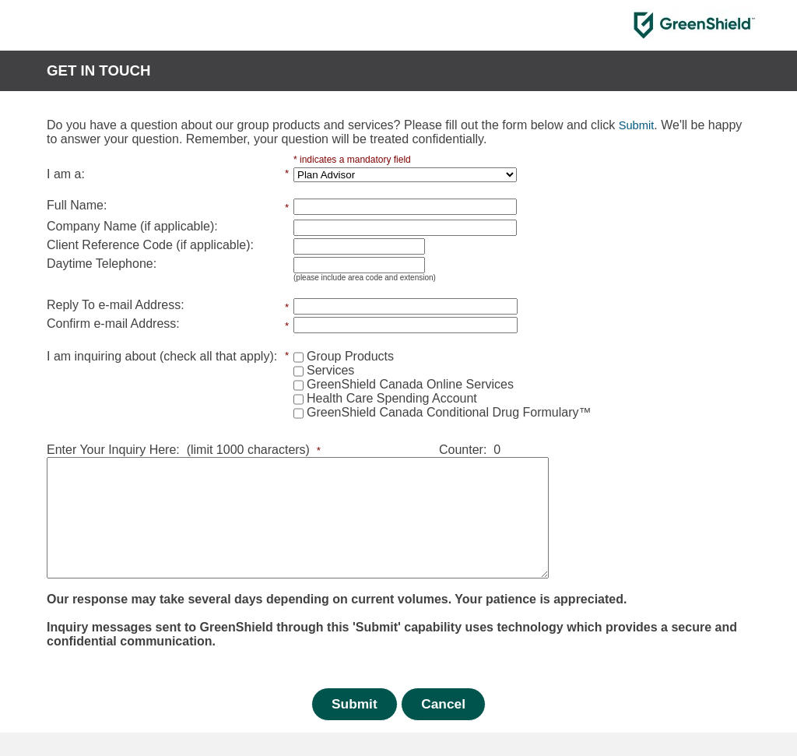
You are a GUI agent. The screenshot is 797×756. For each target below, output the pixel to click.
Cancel (443, 727)
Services (330, 370)
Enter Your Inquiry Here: (113, 449)
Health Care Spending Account (392, 398)
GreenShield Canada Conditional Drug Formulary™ (449, 412)
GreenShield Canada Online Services (410, 384)
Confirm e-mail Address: (113, 323)
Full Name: (77, 205)
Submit (354, 727)
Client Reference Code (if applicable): (150, 244)
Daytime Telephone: (101, 263)
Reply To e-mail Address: (115, 304)
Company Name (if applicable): (132, 226)
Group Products (350, 356)
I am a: (66, 174)
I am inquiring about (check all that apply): (162, 356)
